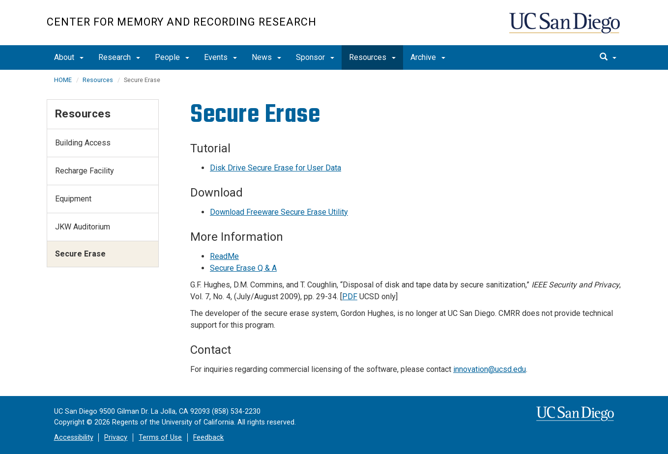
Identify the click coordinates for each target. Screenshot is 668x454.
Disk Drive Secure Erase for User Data (275, 167)
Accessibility (73, 437)
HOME (63, 80)
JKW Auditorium (82, 226)
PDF (349, 296)
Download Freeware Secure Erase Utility (279, 212)
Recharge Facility (84, 170)
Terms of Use (160, 437)
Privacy (115, 437)
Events (220, 57)
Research (119, 57)
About (69, 57)
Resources (372, 57)
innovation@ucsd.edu (489, 369)
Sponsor (315, 57)
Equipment (73, 198)
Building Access (83, 142)
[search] (608, 57)
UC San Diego (565, 28)
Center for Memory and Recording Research (182, 22)
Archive (427, 57)
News (266, 57)
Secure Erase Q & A (243, 268)
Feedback (208, 437)
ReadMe (224, 256)
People (172, 57)
